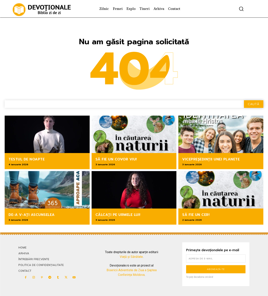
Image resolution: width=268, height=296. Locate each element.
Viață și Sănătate (131, 257)
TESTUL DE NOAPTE (27, 159)
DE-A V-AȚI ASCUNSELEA (32, 214)
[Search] (253, 104)
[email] (216, 258)
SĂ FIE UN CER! (196, 214)
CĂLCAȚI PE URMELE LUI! (118, 214)
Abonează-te (216, 269)
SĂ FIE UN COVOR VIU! (116, 159)
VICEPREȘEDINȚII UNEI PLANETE (211, 159)
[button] (241, 8)
